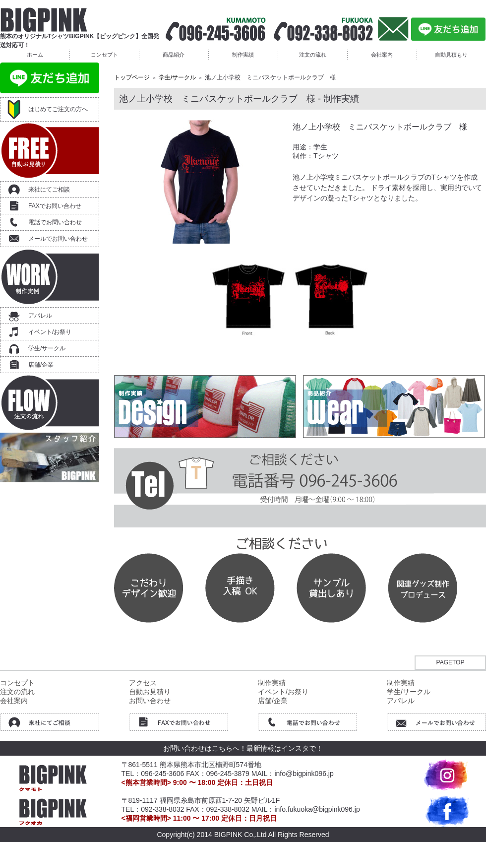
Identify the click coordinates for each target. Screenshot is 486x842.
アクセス (143, 683)
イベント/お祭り (49, 331)
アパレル (40, 315)
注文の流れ (312, 55)
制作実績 (243, 55)
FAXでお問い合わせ (54, 205)
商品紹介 (173, 55)
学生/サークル (46, 348)
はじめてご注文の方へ (58, 109)
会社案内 (382, 55)
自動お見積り (150, 692)
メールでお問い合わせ (58, 238)
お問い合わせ (150, 701)
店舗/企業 (41, 364)
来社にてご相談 (49, 189)
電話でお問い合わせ (55, 222)
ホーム (35, 55)
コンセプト (104, 55)
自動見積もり (451, 55)
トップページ (132, 77)
